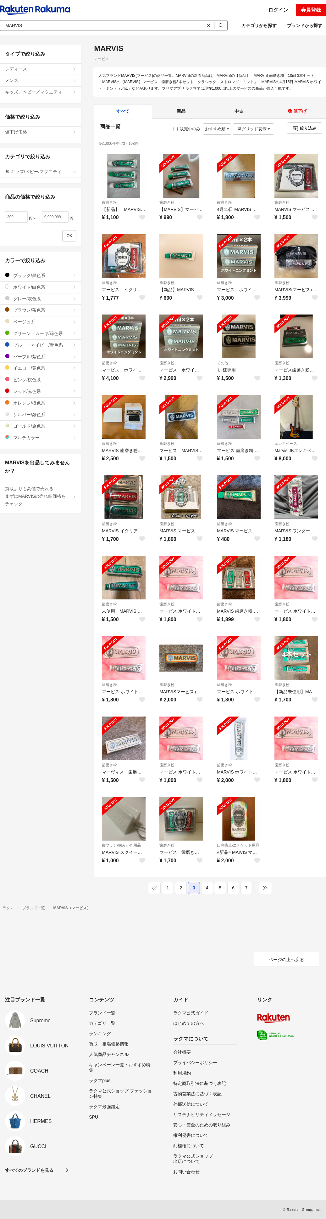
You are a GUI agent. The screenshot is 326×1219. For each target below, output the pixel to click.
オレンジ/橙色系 (40, 402)
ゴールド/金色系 (40, 425)
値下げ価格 (40, 131)
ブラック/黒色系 (40, 275)
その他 (222, 363)
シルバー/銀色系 (40, 414)
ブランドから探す (304, 25)
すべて (123, 111)
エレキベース (285, 443)
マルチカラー (40, 437)
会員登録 (311, 10)
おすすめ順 (217, 129)
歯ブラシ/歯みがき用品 (121, 845)
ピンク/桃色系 (40, 379)
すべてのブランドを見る (29, 1170)
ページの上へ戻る (286, 959)
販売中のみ (187, 129)
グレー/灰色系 (40, 298)
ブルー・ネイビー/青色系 (40, 345)
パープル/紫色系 (40, 356)
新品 (181, 111)
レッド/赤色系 (40, 391)
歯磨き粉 (109, 202)
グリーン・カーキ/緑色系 (40, 333)
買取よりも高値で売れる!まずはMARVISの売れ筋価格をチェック (40, 496)
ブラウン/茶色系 (40, 310)
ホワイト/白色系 (40, 287)
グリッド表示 (253, 129)
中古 (239, 111)
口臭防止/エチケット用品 (238, 845)
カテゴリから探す (259, 25)
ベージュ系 (40, 321)
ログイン (278, 10)
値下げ (297, 111)
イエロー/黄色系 (40, 368)
